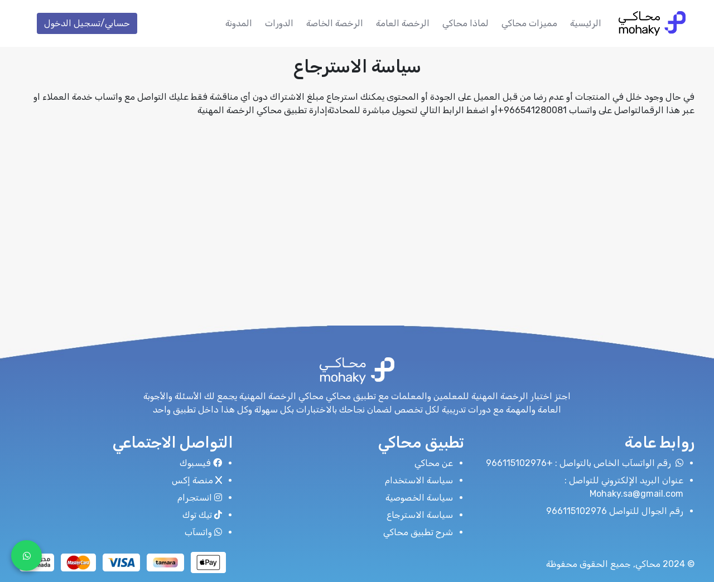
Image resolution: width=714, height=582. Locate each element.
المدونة (238, 23)
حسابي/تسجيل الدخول (87, 23)
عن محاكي (433, 463)
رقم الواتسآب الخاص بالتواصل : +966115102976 (584, 463)
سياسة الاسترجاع (420, 515)
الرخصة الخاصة (334, 23)
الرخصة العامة (403, 23)
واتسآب (203, 532)
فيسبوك (201, 463)
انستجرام (199, 497)
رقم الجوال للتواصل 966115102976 (614, 511)
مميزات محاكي (529, 23)
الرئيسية (585, 23)
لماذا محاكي (465, 23)
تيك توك (202, 515)
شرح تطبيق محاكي (418, 532)
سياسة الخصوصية (419, 497)
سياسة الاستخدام (419, 480)
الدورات (279, 23)
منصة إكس (197, 480)
